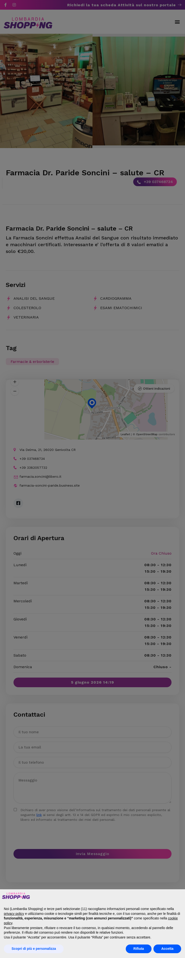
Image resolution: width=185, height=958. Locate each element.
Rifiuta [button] (138, 949)
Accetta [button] (167, 949)
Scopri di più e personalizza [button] (34, 949)
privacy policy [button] (14, 914)
